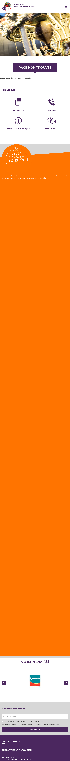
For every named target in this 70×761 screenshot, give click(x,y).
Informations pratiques (18, 129)
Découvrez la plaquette (17, 750)
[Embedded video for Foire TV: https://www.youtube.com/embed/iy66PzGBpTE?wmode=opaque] (35, 476)
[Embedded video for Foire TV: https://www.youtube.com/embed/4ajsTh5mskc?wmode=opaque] (35, 200)
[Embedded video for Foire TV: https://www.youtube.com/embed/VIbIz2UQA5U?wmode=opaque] (35, 594)
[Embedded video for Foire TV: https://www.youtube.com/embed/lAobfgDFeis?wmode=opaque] (35, 279)
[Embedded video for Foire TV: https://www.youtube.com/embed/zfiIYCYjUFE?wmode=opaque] (35, 634)
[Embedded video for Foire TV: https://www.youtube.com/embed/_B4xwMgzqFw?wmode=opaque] (35, 555)
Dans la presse (51, 129)
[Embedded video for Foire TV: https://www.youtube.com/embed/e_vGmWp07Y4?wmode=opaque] (35, 397)
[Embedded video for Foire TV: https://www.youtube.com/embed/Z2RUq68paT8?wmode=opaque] (35, 357)
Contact (52, 110)
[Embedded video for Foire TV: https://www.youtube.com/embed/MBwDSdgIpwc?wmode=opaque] (35, 239)
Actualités (18, 110)
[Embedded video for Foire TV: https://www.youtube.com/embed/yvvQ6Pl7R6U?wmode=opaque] (35, 318)
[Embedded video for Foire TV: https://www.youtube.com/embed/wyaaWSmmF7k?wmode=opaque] (35, 515)
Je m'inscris (35, 729)
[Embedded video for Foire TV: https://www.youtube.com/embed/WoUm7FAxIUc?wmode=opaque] (35, 436)
